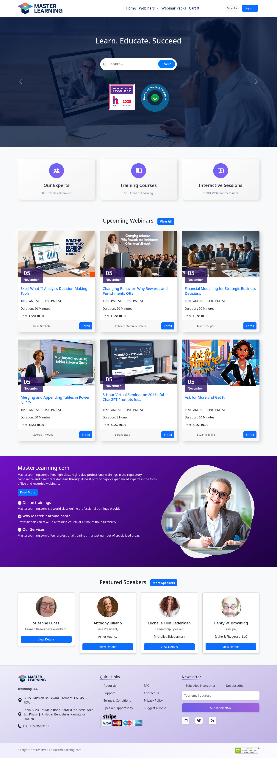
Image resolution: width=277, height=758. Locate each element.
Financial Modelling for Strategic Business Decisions (220, 291)
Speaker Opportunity (118, 708)
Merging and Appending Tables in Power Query (55, 400)
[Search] (129, 63)
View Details (46, 639)
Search (166, 64)
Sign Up (250, 8)
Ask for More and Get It (205, 397)
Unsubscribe (235, 686)
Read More (27, 492)
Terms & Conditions (117, 700)
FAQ (147, 686)
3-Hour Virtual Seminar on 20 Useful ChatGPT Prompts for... (133, 397)
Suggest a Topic (155, 708)
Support (109, 693)
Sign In (232, 8)
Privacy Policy (153, 700)
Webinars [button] (147, 8)
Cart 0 (194, 8)
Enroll (86, 326)
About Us (110, 686)
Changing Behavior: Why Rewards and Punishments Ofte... (135, 291)
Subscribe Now (220, 708)
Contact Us (151, 693)
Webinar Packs (173, 8)
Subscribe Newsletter (200, 686)
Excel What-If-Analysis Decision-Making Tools (54, 291)
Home (131, 8)
